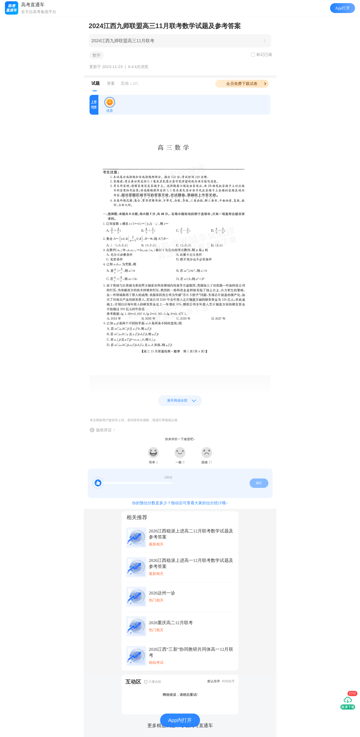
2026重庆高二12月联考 (171, 622)
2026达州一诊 (162, 593)
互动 (130, 83)
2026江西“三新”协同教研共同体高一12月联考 (191, 652)
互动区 (133, 682)
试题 (95, 83)
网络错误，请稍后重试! (180, 695)
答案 (111, 83)
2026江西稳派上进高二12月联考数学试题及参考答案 (191, 534)
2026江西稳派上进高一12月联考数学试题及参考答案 (191, 563)
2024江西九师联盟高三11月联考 (122, 40)
